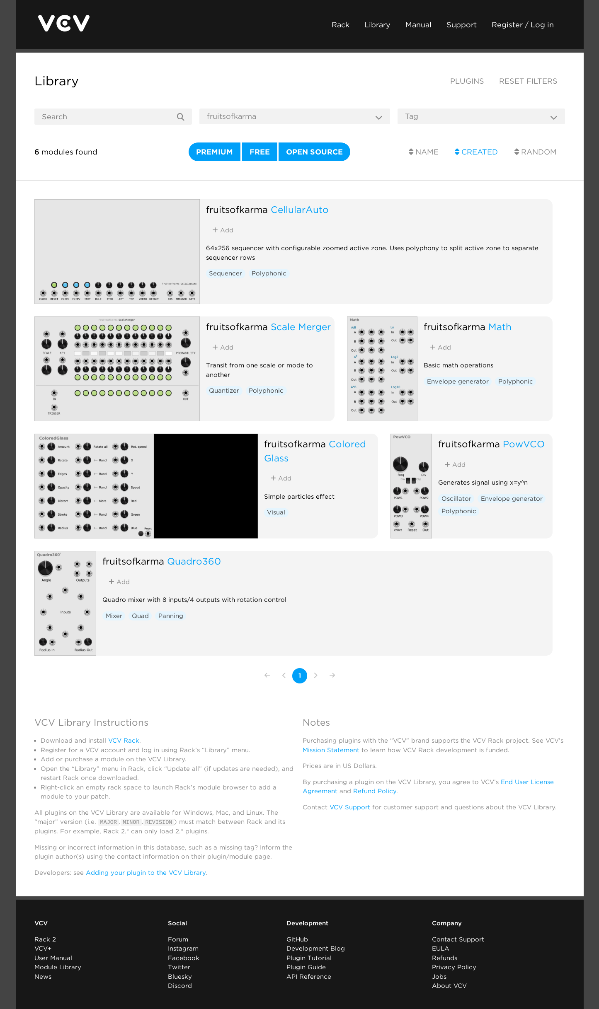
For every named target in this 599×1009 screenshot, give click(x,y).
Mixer (114, 616)
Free (260, 151)
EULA (440, 948)
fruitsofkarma (237, 209)
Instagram (183, 948)
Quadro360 (194, 561)
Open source (314, 151)
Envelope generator (458, 381)
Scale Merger (301, 326)
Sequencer (225, 273)
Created (476, 151)
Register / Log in (523, 24)
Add (222, 230)
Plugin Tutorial (309, 957)
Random (535, 151)
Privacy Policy (454, 967)
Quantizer (224, 390)
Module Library (57, 967)
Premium (214, 151)
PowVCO (524, 443)
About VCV (449, 986)
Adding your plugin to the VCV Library (146, 872)
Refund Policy (374, 791)
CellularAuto (300, 209)
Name (424, 151)
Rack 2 (45, 939)
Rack (340, 24)
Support (461, 24)
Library (377, 24)
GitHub (297, 939)
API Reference (308, 976)
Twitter (179, 967)
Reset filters (528, 81)
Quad (140, 616)
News (42, 976)
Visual (276, 512)
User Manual (53, 957)
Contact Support (458, 939)
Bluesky (180, 976)
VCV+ (42, 948)
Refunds (444, 957)
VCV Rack (123, 740)
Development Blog (315, 948)
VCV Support (350, 807)
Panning (170, 616)
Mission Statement (331, 750)
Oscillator (456, 498)
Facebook (183, 957)
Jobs (439, 976)
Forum (178, 939)
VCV (41, 923)
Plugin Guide (306, 967)
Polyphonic (269, 273)
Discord (180, 986)
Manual (418, 24)
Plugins (467, 81)
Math (500, 326)
